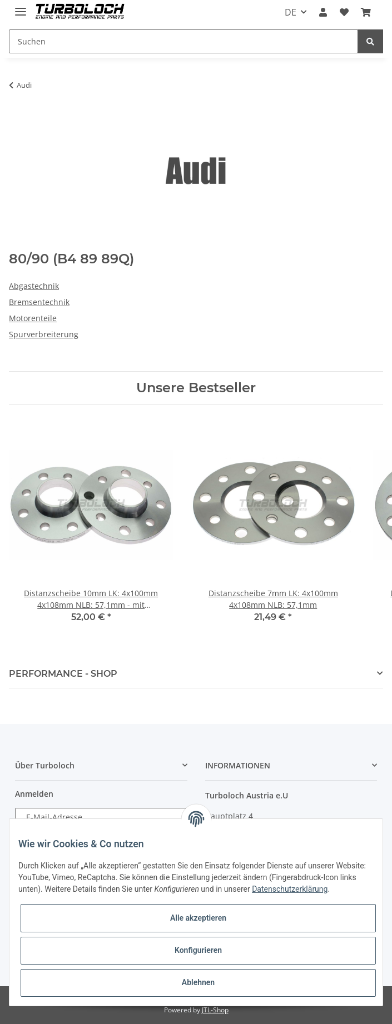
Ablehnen (198, 982)
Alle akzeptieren (198, 917)
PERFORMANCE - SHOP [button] (63, 673)
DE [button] (290, 12)
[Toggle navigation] (20, 7)
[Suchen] (183, 41)
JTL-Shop (215, 1010)
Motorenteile (33, 318)
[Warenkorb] (366, 12)
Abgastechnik (34, 286)
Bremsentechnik (39, 302)
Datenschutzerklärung (290, 889)
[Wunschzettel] (344, 12)
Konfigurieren (198, 950)
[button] (323, 12)
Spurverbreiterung (43, 334)
